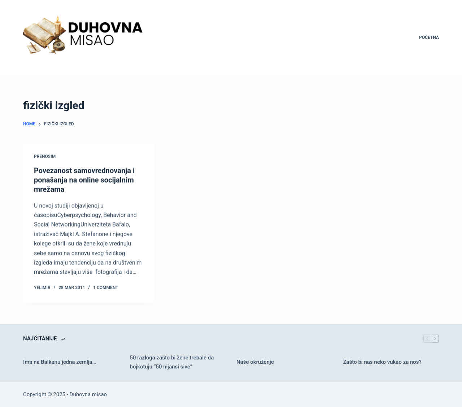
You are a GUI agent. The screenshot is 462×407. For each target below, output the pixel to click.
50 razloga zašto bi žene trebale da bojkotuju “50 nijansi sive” (172, 362)
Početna (429, 37)
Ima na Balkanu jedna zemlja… (59, 362)
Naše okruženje (255, 362)
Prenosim (45, 156)
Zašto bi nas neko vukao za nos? (382, 362)
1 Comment (105, 287)
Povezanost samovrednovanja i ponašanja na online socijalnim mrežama (84, 180)
